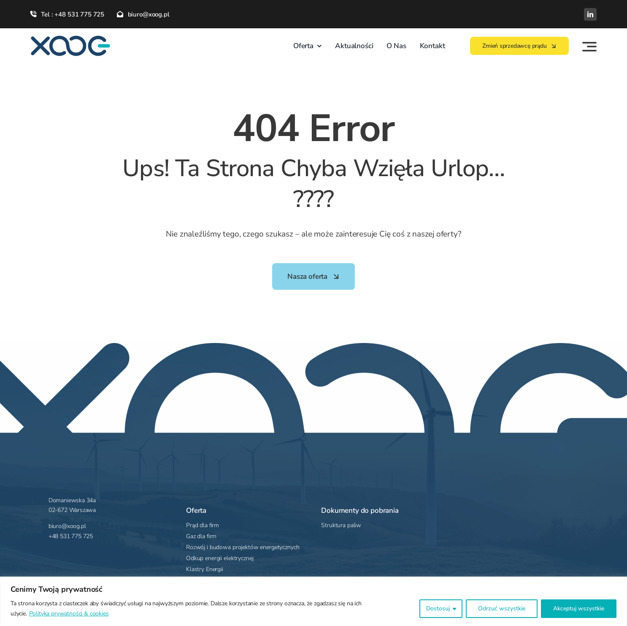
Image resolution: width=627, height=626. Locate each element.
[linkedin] (590, 14)
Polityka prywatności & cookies (69, 614)
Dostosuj (438, 608)
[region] (313, 601)
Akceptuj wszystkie (578, 608)
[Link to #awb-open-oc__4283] (589, 46)
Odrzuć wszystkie (501, 608)
